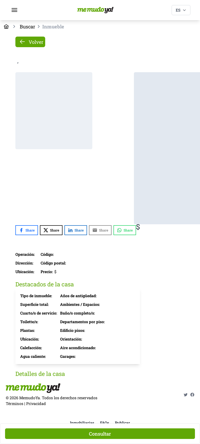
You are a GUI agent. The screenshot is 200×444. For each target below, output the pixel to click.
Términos (14, 403)
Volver (31, 42)
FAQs (104, 422)
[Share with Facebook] (26, 230)
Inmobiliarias (82, 422)
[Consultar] (100, 433)
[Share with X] (51, 230)
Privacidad (36, 403)
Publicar (122, 422)
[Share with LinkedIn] (75, 230)
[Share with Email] (100, 230)
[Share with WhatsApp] (124, 230)
